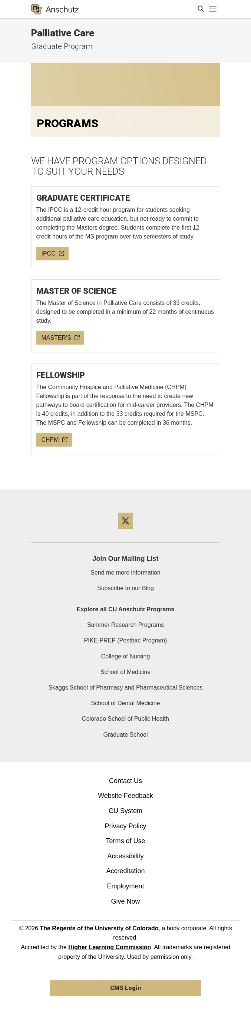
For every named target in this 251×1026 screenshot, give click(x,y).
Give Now (125, 901)
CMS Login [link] (125, 988)
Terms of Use (125, 841)
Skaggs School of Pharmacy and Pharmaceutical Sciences (125, 687)
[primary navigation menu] (212, 9)
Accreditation (125, 871)
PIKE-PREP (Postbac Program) (125, 640)
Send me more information (125, 572)
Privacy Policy (125, 826)
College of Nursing (125, 656)
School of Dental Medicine (125, 703)
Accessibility (125, 856)
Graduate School (125, 734)
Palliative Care (63, 33)
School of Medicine (125, 672)
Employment (125, 886)
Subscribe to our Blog (125, 588)
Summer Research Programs (125, 625)
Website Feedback (125, 795)
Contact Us (125, 781)
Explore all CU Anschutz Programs (125, 609)
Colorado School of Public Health (125, 719)
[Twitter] (125, 532)
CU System (125, 811)
